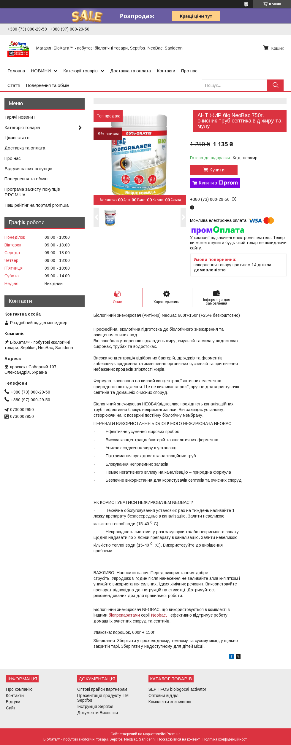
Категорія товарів (22, 127)
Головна (16, 70)
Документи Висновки (97, 712)
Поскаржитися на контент (178, 739)
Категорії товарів (80, 70)
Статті (13, 85)
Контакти (166, 70)
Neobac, (159, 615)
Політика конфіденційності (225, 739)
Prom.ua (174, 734)
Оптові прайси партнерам (102, 689)
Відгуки (13, 701)
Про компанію (19, 689)
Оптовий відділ (163, 695)
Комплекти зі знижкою (169, 701)
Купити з (218, 183)
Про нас (189, 70)
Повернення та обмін (47, 85)
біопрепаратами (124, 615)
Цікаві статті (16, 137)
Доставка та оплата (130, 70)
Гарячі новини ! (20, 117)
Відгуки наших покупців (28, 168)
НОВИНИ (41, 70)
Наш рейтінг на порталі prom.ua (36, 205)
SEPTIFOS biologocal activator (177, 689)
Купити (216, 169)
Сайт (11, 708)
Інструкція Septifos (95, 706)
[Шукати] (275, 85)
